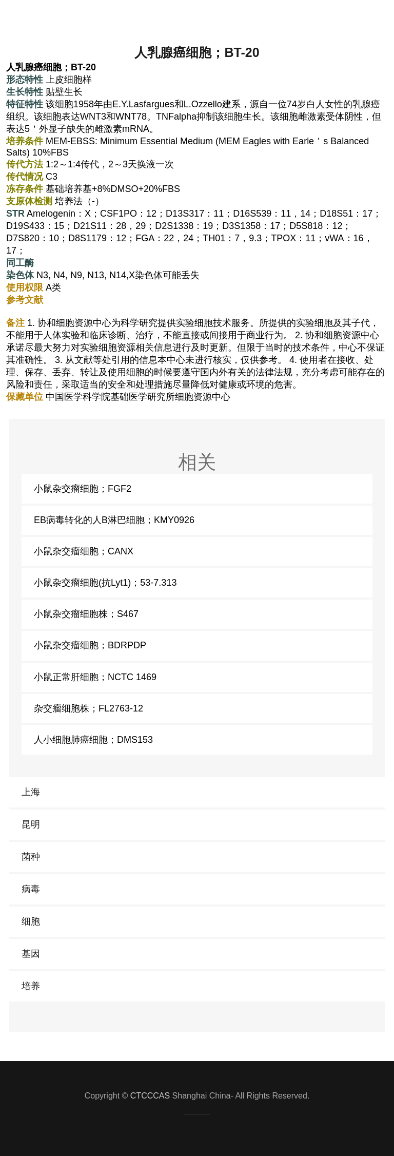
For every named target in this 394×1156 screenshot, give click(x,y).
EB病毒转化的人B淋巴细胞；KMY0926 (114, 520)
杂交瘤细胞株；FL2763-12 (88, 708)
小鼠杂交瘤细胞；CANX (83, 551)
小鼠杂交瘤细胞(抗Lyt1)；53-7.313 (105, 582)
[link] (197, 792)
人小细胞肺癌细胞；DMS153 (93, 740)
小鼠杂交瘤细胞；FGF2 (82, 489)
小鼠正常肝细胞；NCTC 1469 (95, 677)
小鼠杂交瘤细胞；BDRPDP (90, 645)
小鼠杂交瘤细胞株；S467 (86, 614)
